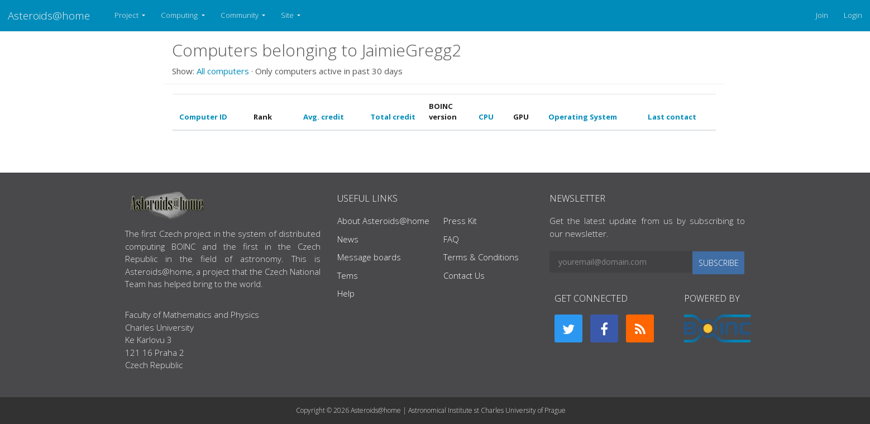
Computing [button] (180, 15)
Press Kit (460, 220)
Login (853, 15)
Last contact (672, 117)
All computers (223, 71)
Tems (347, 275)
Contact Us (464, 275)
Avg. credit (323, 117)
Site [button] (288, 15)
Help (346, 293)
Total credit (392, 117)
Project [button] (127, 15)
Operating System (582, 117)
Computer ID (203, 117)
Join (822, 15)
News (347, 239)
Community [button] (240, 15)
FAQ (451, 239)
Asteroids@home (49, 15)
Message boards (369, 257)
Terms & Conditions (481, 257)
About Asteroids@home (383, 220)
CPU (486, 117)
